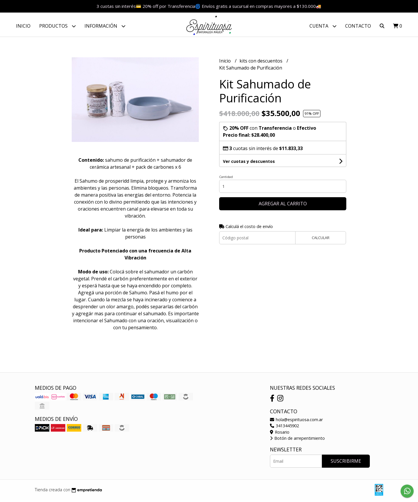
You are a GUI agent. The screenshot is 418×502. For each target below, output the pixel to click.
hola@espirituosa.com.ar (296, 421)
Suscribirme (346, 463)
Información (104, 26)
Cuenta (322, 26)
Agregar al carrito (283, 206)
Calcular (320, 240)
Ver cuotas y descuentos (249, 163)
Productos (57, 26)
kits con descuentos (261, 63)
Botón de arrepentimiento (297, 440)
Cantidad (226, 179)
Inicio (23, 26)
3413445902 (284, 428)
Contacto (358, 26)
